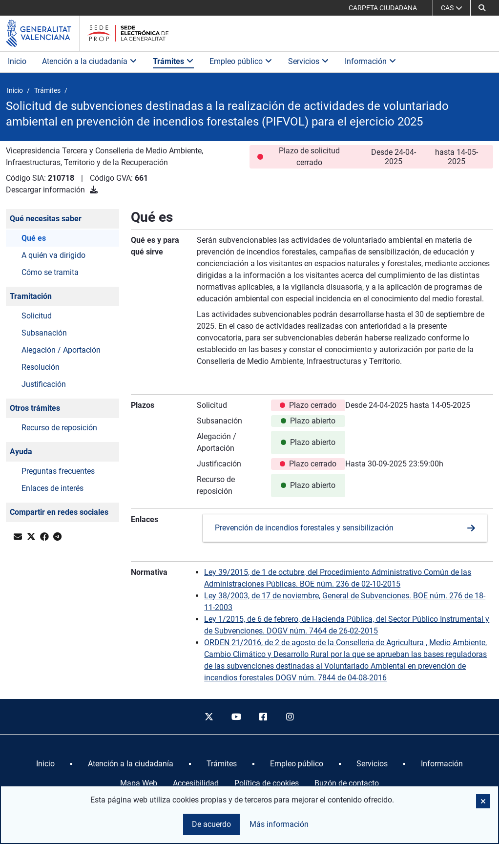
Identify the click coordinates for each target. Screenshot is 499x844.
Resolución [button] (40, 367)
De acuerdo (211, 824)
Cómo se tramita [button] (50, 272)
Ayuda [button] (21, 451)
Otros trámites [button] (35, 408)
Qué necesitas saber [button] (46, 218)
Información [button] (370, 61)
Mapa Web (138, 783)
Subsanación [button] (44, 333)
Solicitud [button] (36, 315)
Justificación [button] (43, 384)
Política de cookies (266, 783)
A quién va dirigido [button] (53, 255)
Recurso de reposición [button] (59, 427)
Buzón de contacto (346, 783)
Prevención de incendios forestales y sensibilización (304, 527)
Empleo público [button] (240, 61)
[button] (482, 7)
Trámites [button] (173, 61)
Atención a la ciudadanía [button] (89, 61)
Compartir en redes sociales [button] (59, 512)
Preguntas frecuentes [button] (58, 471)
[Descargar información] (94, 189)
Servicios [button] (308, 61)
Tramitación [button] (31, 296)
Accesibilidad (196, 783)
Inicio (17, 61)
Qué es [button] (33, 238)
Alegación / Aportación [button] (61, 350)
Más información (279, 824)
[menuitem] (45, 764)
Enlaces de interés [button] (52, 488)
